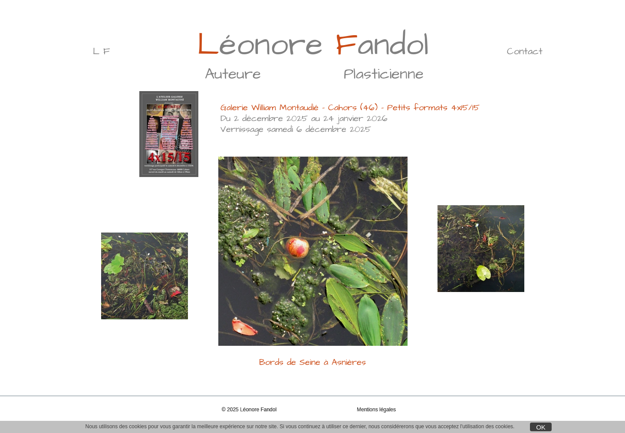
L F (101, 51)
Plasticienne (384, 74)
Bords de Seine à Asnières (312, 356)
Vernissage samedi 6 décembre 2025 (295, 129)
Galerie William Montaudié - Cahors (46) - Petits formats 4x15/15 (350, 108)
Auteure (233, 74)
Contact (525, 51)
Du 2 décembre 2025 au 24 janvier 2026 (304, 118)
